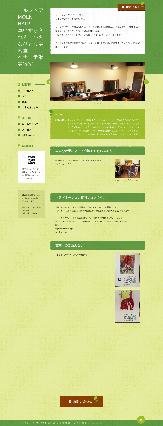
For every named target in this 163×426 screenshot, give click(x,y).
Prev (49, 81)
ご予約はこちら (30, 107)
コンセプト (27, 90)
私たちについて (30, 124)
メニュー (26, 96)
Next (146, 81)
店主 (24, 102)
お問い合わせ (29, 135)
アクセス (26, 129)
